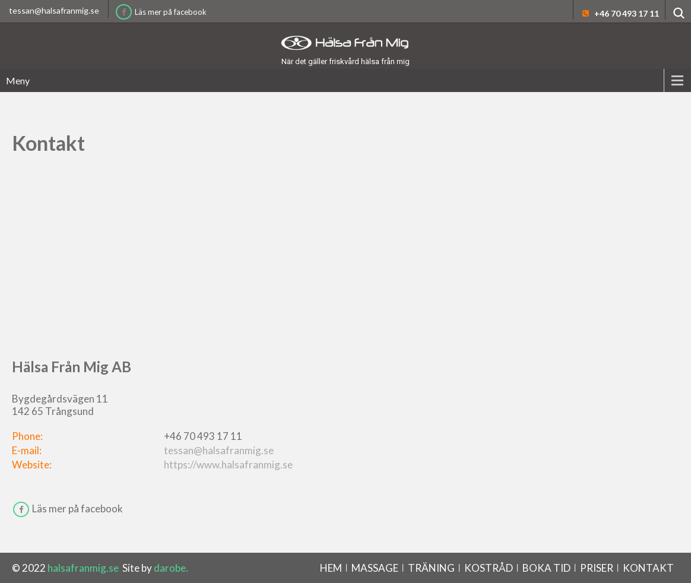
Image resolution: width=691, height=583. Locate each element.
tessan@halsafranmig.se (54, 10)
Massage (374, 568)
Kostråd (488, 568)
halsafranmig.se (84, 568)
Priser (596, 568)
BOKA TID (546, 568)
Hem (331, 568)
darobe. (171, 568)
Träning (431, 568)
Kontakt (648, 568)
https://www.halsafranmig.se (228, 464)
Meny (18, 80)
